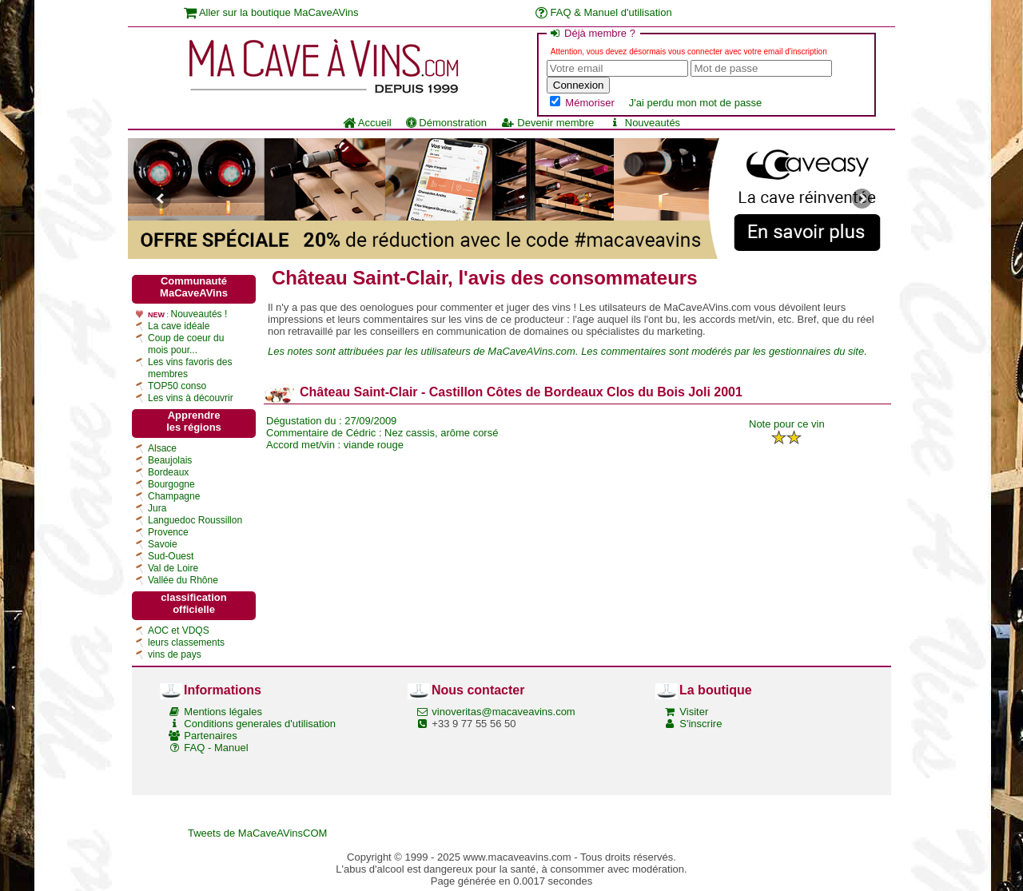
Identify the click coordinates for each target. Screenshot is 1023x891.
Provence (168, 532)
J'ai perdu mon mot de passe (695, 103)
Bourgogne (171, 484)
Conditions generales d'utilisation (260, 724)
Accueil (367, 123)
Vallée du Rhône (183, 580)
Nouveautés (644, 123)
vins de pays (174, 654)
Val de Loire (173, 568)
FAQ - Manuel (216, 748)
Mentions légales (223, 712)
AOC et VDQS (178, 630)
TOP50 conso (177, 386)
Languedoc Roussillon (195, 520)
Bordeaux (168, 472)
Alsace (162, 448)
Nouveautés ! (199, 314)
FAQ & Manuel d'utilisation (603, 12)
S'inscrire (700, 724)
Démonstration (446, 123)
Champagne (174, 496)
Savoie (162, 544)
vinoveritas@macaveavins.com (503, 712)
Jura (157, 508)
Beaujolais (170, 460)
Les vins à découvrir (190, 398)
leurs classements (186, 642)
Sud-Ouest (170, 556)
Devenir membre (547, 123)
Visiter (693, 712)
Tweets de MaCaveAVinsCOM (257, 833)
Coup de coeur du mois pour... (186, 344)
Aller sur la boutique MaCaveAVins (271, 12)
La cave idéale (178, 326)
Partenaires (210, 736)
